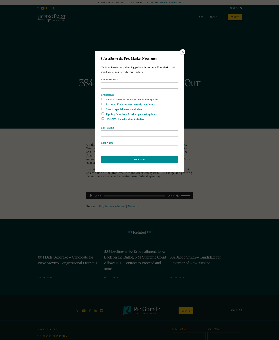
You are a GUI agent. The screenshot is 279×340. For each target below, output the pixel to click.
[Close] (182, 52)
